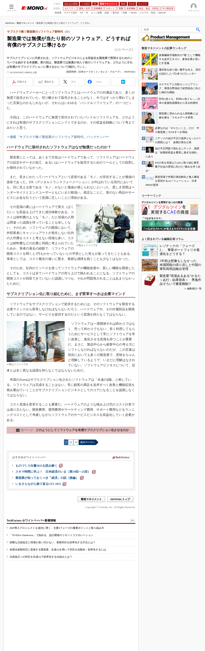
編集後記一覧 (194, 288)
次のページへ (87, 442)
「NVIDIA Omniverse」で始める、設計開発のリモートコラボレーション (51, 535)
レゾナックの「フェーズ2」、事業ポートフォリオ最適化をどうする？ (180, 250)
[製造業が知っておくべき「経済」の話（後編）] (49, 477)
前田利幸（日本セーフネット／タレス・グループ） (94, 71)
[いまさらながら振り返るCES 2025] (40, 483)
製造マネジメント (25, 23)
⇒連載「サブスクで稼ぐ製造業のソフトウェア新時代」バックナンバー (58, 137)
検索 (198, 29)
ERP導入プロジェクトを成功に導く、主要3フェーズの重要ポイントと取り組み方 (57, 527)
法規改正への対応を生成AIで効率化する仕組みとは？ (41, 556)
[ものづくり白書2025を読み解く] (39, 465)
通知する (49, 81)
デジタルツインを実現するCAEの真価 (162, 202)
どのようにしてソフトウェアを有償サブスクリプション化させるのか (72, 430)
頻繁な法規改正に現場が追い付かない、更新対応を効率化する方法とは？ (52, 542)
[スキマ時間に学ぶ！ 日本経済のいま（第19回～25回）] (55, 471)
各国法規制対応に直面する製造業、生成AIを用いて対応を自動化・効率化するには (58, 549)
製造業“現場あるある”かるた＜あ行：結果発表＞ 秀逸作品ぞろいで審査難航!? (180, 280)
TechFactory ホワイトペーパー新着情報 (31, 520)
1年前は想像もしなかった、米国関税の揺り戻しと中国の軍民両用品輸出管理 (180, 265)
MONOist (9, 23)
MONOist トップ (120, 499)
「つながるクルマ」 (152, 218)
